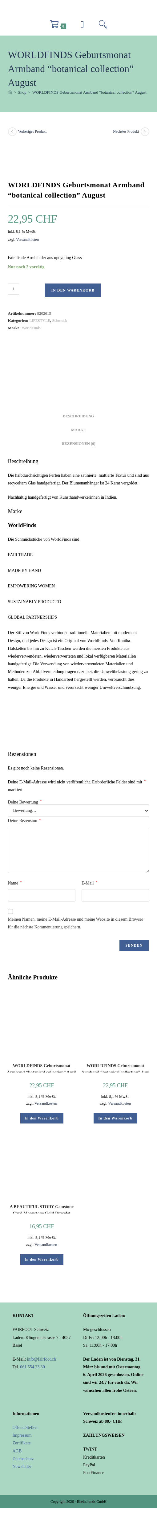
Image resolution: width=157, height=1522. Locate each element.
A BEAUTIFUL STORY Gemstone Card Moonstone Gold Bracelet (42, 1208)
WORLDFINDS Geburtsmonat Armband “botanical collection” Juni (115, 1068)
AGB (17, 1451)
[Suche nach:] (103, 26)
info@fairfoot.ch (41, 1359)
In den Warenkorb (73, 290)
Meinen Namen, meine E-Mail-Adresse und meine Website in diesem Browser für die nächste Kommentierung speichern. (75, 923)
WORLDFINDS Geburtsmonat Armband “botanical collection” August (89, 92)
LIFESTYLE (39, 320)
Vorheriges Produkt (32, 131)
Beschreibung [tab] (78, 416)
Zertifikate (22, 1443)
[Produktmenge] (13, 289)
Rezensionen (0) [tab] (78, 443)
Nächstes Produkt (126, 131)
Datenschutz (23, 1458)
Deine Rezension (24, 820)
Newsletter (22, 1466)
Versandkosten (27, 239)
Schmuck (59, 320)
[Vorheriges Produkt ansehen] (12, 131)
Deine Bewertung (25, 802)
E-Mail (89, 882)
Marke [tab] (78, 430)
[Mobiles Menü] (82, 26)
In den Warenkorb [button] (42, 1118)
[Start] (10, 92)
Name (15, 882)
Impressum (22, 1435)
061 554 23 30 (32, 1367)
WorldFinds (31, 328)
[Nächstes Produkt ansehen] (145, 131)
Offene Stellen (25, 1427)
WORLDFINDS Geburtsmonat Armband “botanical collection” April (41, 1068)
